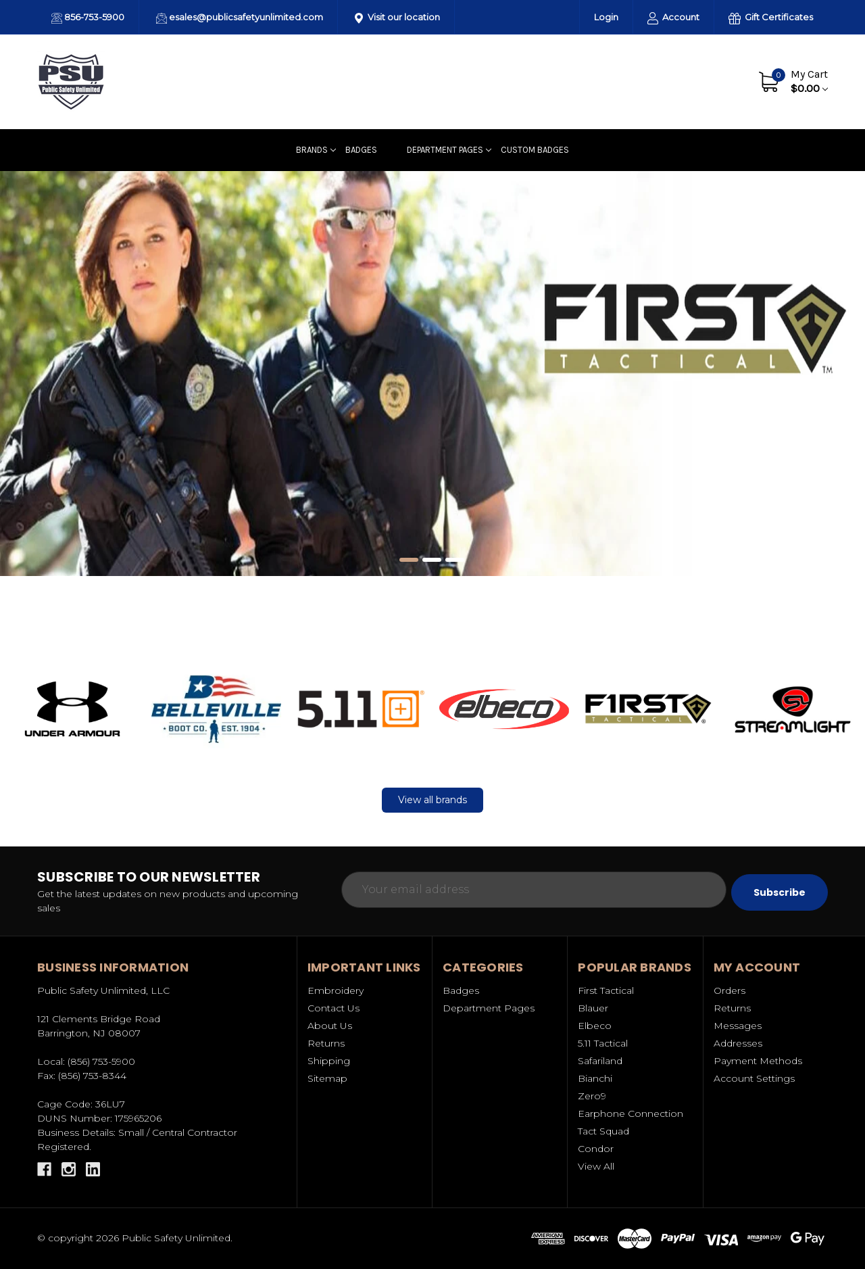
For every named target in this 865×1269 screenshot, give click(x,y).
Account (673, 17)
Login (606, 16)
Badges (361, 150)
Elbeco (595, 1026)
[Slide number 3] (455, 560)
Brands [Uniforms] (316, 150)
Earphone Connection (630, 1113)
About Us (645, 81)
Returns (326, 1043)
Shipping (328, 1061)
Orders (729, 990)
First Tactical (606, 990)
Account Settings (754, 1078)
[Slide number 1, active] (409, 560)
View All (596, 1166)
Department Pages (449, 150)
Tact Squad (603, 1131)
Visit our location (397, 17)
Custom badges (535, 150)
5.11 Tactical (603, 1043)
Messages (738, 1026)
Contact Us (708, 81)
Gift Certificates (770, 17)
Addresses (738, 1043)
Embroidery (335, 990)
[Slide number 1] (432, 374)
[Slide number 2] (432, 560)
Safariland (600, 1061)
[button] (72, 708)
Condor (596, 1149)
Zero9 (592, 1096)
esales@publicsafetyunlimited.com (239, 17)
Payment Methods (758, 1061)
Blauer (593, 1008)
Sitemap (327, 1078)
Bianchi (595, 1078)
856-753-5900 (87, 17)
